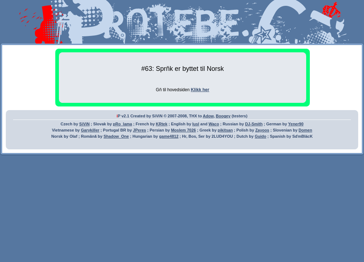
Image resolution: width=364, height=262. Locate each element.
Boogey (223, 116)
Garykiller (90, 130)
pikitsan (225, 130)
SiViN (84, 124)
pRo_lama (122, 124)
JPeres (139, 130)
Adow (208, 116)
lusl (195, 124)
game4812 (169, 136)
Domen (305, 130)
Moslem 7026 (183, 130)
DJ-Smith (254, 124)
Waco (213, 124)
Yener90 (295, 124)
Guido (260, 136)
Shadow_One (116, 136)
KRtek (162, 124)
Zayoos (262, 130)
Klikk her (200, 89)
